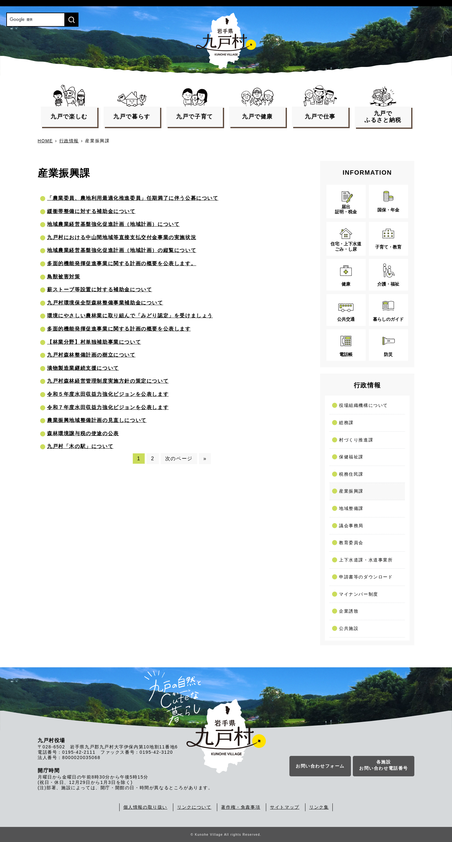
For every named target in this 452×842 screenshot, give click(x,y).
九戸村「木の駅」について (80, 446)
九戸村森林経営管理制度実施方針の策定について (108, 381)
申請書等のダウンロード (366, 576)
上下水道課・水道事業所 (366, 559)
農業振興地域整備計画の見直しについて (97, 420)
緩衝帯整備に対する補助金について (91, 211)
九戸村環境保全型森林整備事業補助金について (105, 302)
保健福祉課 (351, 456)
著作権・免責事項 (240, 807)
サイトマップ (284, 807)
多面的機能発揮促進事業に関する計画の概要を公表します (119, 328)
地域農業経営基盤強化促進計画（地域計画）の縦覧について (121, 250)
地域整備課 (351, 508)
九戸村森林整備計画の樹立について (91, 355)
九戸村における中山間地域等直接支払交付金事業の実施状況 (121, 237)
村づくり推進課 (356, 439)
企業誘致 (348, 611)
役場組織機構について (363, 405)
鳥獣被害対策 (63, 276)
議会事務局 (351, 525)
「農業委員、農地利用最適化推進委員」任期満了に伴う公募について (132, 198)
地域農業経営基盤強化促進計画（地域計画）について (113, 224)
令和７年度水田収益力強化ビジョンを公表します (108, 407)
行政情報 (69, 140)
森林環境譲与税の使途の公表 (83, 433)
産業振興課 (351, 491)
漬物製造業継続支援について (83, 368)
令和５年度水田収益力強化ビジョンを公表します (108, 394)
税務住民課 (351, 474)
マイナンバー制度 (358, 594)
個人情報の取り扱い (145, 807)
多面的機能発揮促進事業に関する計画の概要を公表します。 (121, 263)
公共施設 (348, 628)
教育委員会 (351, 542)
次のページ (179, 458)
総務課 (346, 422)
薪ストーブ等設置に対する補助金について (99, 289)
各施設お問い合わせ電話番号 (383, 765)
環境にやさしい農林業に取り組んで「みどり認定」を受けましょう (130, 315)
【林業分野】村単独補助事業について (94, 342)
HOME (45, 140)
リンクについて (194, 807)
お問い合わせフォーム (320, 766)
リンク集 (319, 807)
